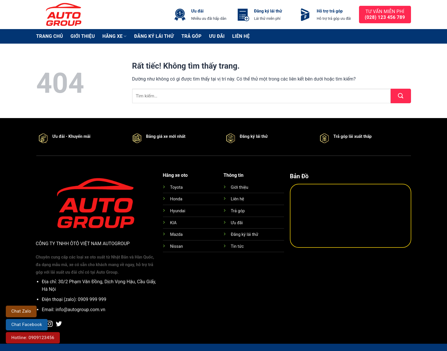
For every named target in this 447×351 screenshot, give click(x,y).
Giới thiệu (83, 36)
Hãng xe (115, 36)
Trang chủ (49, 36)
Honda (176, 199)
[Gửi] (401, 96)
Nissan (176, 246)
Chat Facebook (26, 324)
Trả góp (191, 36)
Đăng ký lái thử (154, 36)
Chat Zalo (21, 311)
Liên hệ (241, 36)
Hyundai (177, 211)
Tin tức (237, 246)
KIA (173, 222)
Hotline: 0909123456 (32, 337)
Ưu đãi (217, 36)
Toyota (176, 187)
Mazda (176, 234)
